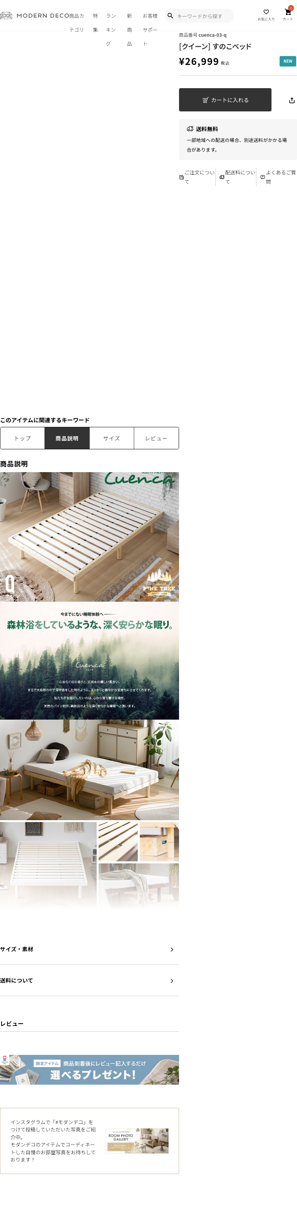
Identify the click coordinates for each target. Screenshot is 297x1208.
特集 (95, 21)
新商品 (129, 21)
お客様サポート (150, 21)
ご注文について (197, 177)
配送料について (237, 177)
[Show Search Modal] (170, 16)
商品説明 (67, 438)
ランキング (111, 21)
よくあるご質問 (278, 177)
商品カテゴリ (76, 21)
